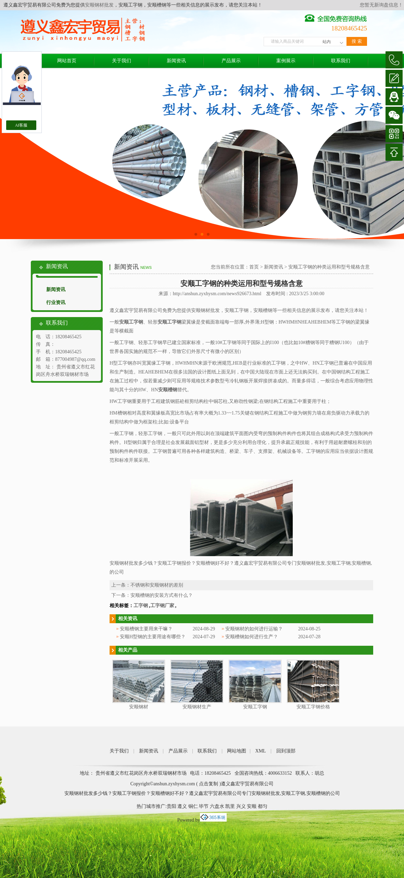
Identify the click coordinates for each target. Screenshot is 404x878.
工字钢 (141, 605)
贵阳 (171, 806)
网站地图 (236, 750)
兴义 (241, 806)
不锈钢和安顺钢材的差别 (156, 585)
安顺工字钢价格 (313, 706)
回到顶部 (285, 750)
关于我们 (121, 60)
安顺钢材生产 (196, 706)
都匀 (262, 806)
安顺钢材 (138, 706)
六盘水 (217, 806)
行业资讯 (55, 302)
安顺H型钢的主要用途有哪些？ (153, 636)
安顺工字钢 (255, 706)
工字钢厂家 (162, 605)
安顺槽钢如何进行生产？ (251, 636)
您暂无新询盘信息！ (381, 5)
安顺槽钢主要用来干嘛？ (146, 628)
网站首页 (66, 60)
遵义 (182, 806)
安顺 (251, 806)
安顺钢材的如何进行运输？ (254, 628)
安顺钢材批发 (99, 5)
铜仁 (193, 806)
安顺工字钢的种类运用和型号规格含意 (329, 267)
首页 (254, 267)
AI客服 (21, 125)
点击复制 (208, 783)
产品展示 (231, 60)
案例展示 (285, 60)
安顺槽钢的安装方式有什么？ (161, 595)
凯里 (230, 806)
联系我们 (340, 60)
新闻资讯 (176, 60)
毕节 (204, 806)
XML (260, 750)
